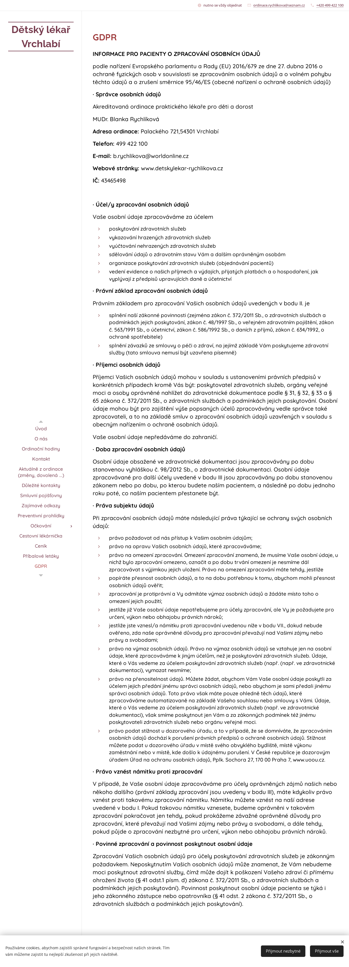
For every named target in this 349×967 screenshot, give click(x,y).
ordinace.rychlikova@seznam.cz (279, 5)
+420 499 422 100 (330, 5)
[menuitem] (41, 428)
